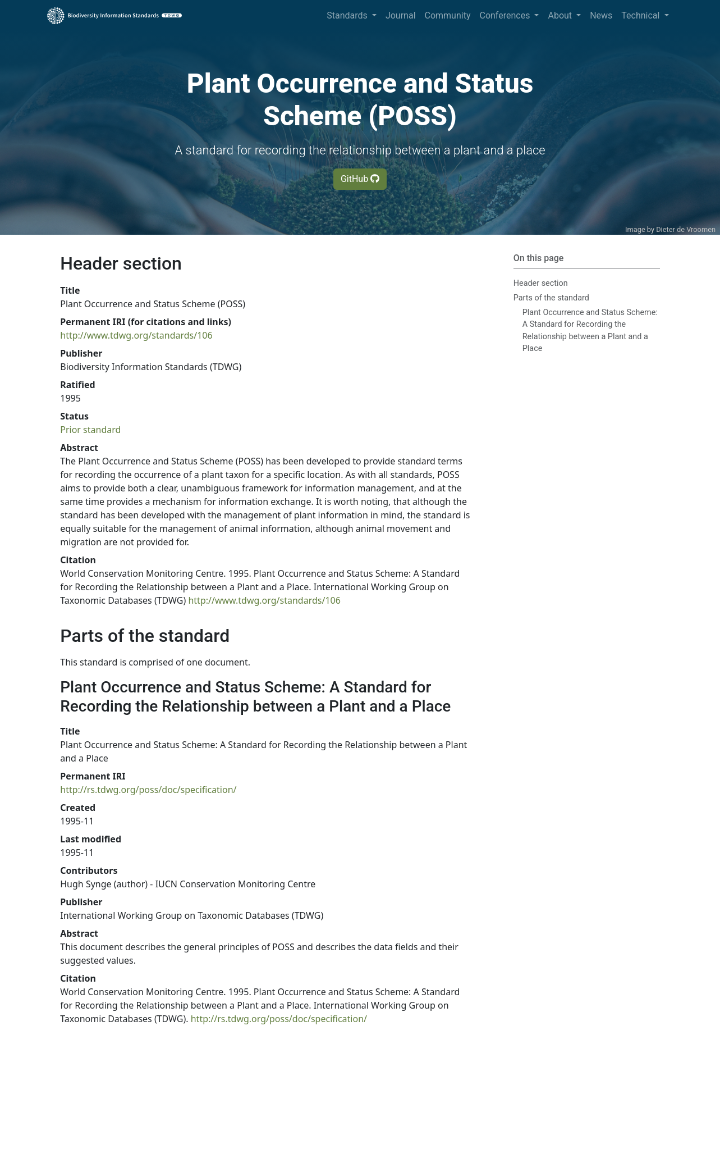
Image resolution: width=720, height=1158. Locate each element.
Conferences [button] (505, 15)
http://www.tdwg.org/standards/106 (136, 335)
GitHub (360, 179)
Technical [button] (641, 15)
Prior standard (90, 429)
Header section (540, 283)
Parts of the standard (551, 298)
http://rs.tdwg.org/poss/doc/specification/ (148, 789)
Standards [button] (348, 15)
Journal (401, 15)
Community (448, 15)
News (601, 15)
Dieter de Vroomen (686, 229)
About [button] (561, 15)
